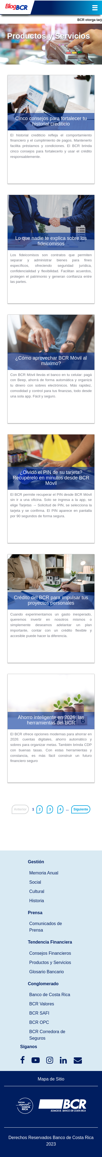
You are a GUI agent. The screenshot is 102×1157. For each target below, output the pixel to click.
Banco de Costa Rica (49, 994)
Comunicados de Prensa (45, 926)
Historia (36, 900)
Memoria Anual (43, 873)
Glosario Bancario (46, 971)
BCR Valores (41, 1004)
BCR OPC (39, 1022)
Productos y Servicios (50, 962)
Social (35, 882)
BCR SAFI (39, 1013)
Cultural (36, 891)
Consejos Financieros (50, 953)
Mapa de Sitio (51, 1079)
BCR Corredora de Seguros (47, 1034)
